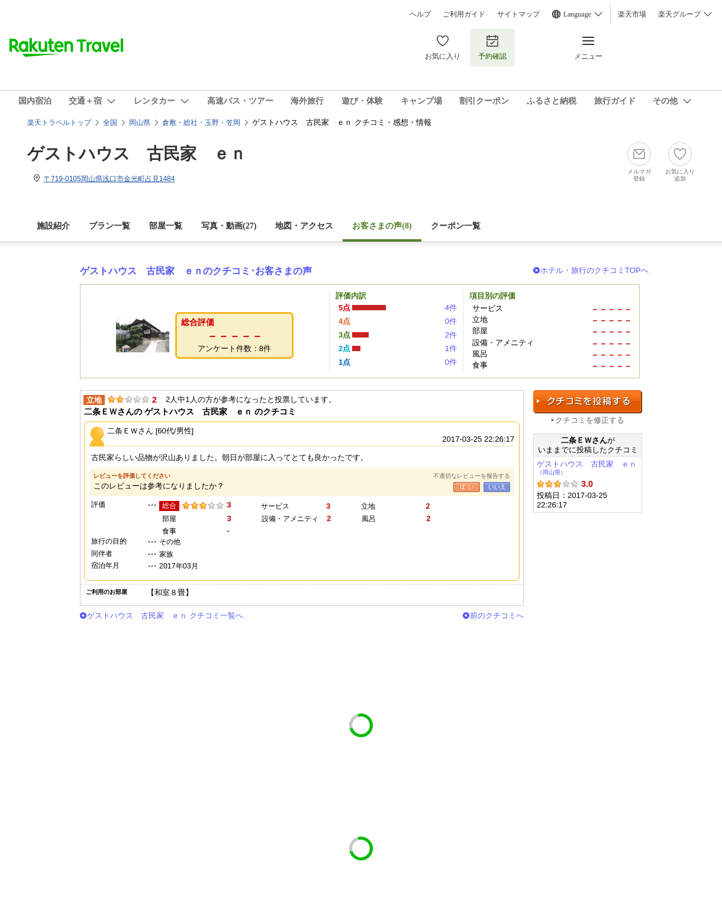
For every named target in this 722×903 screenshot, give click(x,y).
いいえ (497, 487)
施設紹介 (53, 225)
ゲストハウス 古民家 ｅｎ (136, 153)
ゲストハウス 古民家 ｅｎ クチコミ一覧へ (165, 615)
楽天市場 (632, 14)
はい (466, 487)
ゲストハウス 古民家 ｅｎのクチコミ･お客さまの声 (196, 271)
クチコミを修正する (589, 420)
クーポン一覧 (456, 225)
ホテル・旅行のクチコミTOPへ (594, 270)
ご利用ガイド (464, 14)
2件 (451, 334)
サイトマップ (518, 14)
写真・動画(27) (228, 225)
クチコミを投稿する (587, 401)
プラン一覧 (109, 225)
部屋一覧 (165, 225)
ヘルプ (420, 14)
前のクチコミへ (497, 615)
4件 (451, 307)
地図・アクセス (304, 225)
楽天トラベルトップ (59, 122)
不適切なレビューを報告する (471, 476)
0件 (451, 321)
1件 (451, 348)
